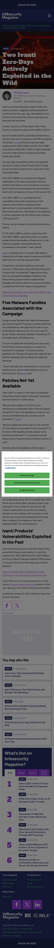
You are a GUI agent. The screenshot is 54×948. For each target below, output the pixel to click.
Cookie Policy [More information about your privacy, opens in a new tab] (10, 468)
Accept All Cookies (27, 490)
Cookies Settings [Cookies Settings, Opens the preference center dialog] (27, 475)
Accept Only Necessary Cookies (27, 483)
